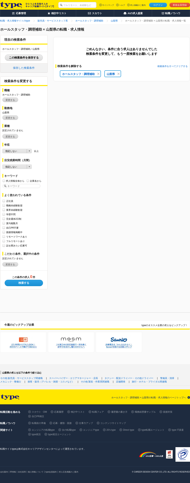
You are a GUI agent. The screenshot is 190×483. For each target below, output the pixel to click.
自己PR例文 (38, 416)
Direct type (128, 430)
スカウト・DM (39, 412)
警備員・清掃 (167, 378)
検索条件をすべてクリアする (172, 66)
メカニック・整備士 (10, 381)
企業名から (35, 180)
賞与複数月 (12, 223)
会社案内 (4, 472)
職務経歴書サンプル (145, 412)
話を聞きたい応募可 (16, 245)
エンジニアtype (91, 430)
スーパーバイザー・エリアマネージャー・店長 (73, 378)
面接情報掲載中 (14, 232)
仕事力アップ (86, 423)
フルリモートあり (15, 241)
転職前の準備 (39, 423)
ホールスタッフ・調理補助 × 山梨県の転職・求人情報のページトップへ (148, 397)
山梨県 (113, 74)
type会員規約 (51, 472)
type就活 (36, 434)
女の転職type (69, 430)
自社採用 (22, 472)
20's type (111, 430)
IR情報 (13, 472)
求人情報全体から (15, 180)
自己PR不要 (12, 227)
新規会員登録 (180, 5)
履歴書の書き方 (119, 412)
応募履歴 (59, 412)
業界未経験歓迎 (14, 209)
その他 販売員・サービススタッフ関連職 (21, 378)
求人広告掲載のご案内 (68, 472)
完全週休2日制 (13, 218)
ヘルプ (122, 5)
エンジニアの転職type (43, 430)
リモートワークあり (16, 236)
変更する (10, 100)
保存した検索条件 (24, 67)
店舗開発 (120, 381)
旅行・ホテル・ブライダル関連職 (149, 381)
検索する (23, 282)
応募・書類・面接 (62, 423)
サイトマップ (108, 5)
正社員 (9, 201)
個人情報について (35, 472)
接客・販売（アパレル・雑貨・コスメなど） (51, 381)
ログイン (158, 5)
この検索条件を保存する (24, 57)
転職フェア (98, 412)
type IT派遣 (178, 430)
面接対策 (167, 412)
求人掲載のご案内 (138, 5)
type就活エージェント (59, 434)
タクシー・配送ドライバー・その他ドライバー (129, 378)
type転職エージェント (153, 430)
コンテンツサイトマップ (113, 423)
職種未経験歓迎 (14, 205)
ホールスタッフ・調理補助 (81, 74)
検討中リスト (78, 412)
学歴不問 (10, 214)
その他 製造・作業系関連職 (95, 381)
